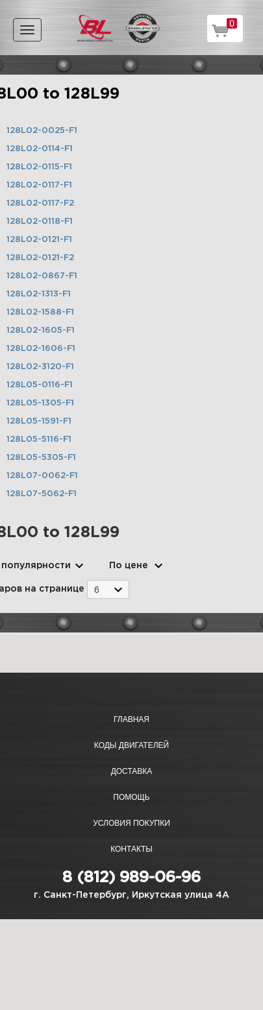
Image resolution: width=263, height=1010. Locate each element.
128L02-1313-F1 (38, 294)
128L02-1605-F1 (40, 330)
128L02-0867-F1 (41, 276)
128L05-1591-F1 (38, 421)
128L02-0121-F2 (40, 257)
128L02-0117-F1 (39, 185)
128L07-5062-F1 (41, 494)
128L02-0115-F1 (39, 167)
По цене (128, 566)
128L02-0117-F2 (40, 203)
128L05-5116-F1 (38, 439)
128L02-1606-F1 (40, 348)
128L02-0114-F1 (39, 148)
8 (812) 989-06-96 (131, 878)
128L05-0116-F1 (39, 385)
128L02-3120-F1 (40, 366)
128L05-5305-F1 (41, 457)
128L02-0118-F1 (39, 221)
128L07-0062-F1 (42, 475)
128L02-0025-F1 (41, 130)
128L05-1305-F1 (40, 403)
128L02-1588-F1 (40, 312)
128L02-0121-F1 (39, 239)
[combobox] (108, 589)
